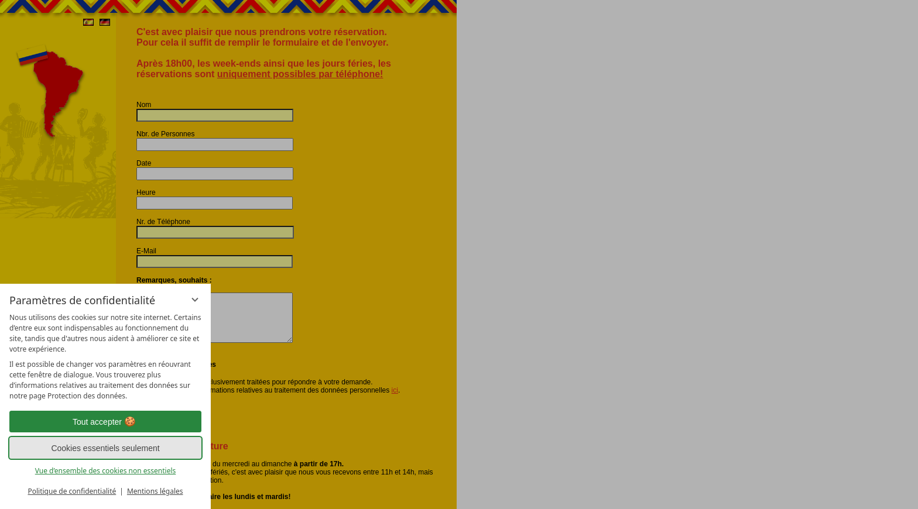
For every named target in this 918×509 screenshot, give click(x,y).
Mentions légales (155, 491)
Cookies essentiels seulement (105, 448)
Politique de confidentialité (72, 491)
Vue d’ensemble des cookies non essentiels (105, 471)
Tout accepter (105, 422)
